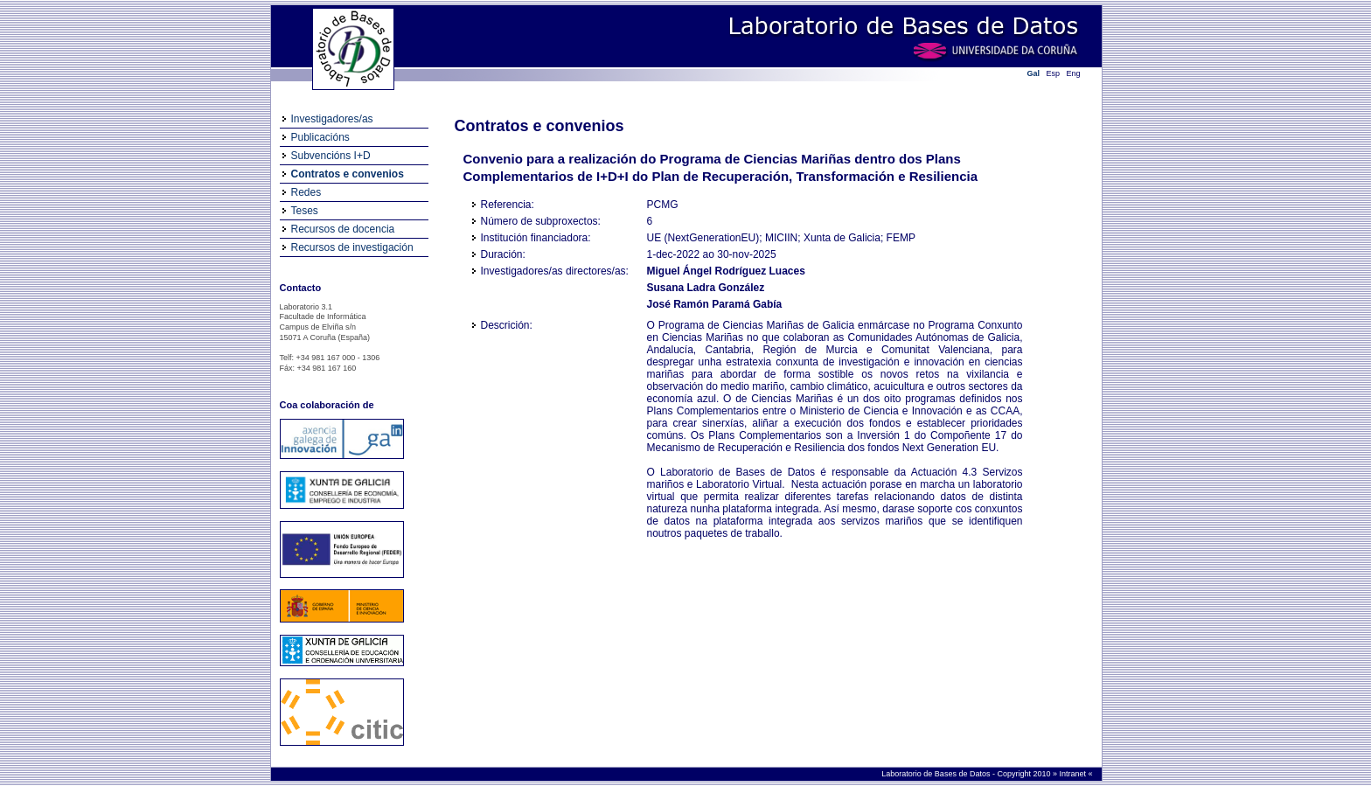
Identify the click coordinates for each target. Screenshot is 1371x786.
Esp (1054, 73)
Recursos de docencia (343, 229)
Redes (306, 192)
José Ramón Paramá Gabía (715, 304)
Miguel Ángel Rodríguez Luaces (726, 271)
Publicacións (320, 137)
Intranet (1073, 773)
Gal (1033, 73)
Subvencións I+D (331, 156)
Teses (304, 211)
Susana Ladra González (706, 288)
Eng (1074, 73)
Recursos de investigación (352, 247)
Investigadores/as (332, 119)
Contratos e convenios (347, 174)
